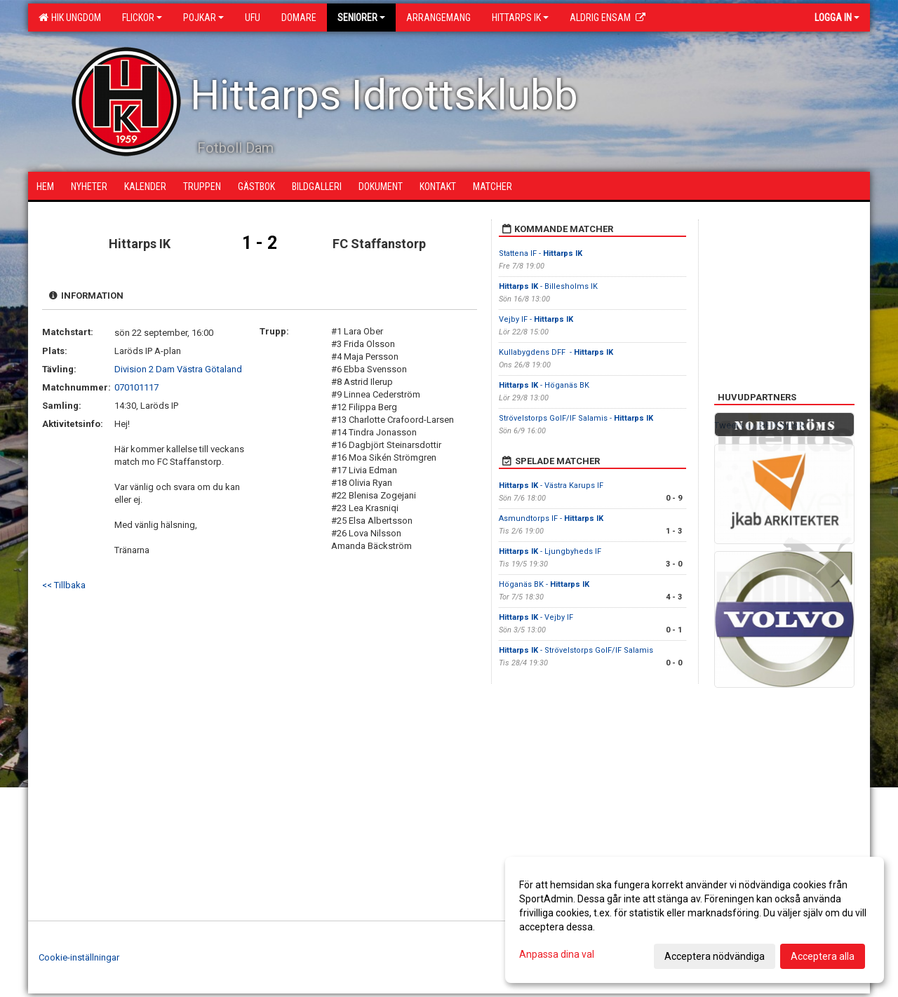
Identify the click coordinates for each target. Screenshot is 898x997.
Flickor (142, 17)
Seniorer (361, 17)
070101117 (136, 387)
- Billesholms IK (549, 286)
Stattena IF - (540, 253)
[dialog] (694, 920)
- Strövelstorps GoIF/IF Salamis (576, 650)
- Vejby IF (536, 617)
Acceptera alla (823, 956)
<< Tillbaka (64, 585)
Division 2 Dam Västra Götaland (178, 369)
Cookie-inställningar (79, 957)
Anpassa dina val (556, 954)
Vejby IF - (536, 319)
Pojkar (203, 17)
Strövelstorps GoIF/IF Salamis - (576, 418)
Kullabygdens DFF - (556, 352)
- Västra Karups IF (551, 485)
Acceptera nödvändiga (714, 956)
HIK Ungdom (70, 17)
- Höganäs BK (544, 385)
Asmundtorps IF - (551, 518)
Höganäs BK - (544, 584)
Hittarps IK (520, 17)
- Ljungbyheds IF (551, 551)
